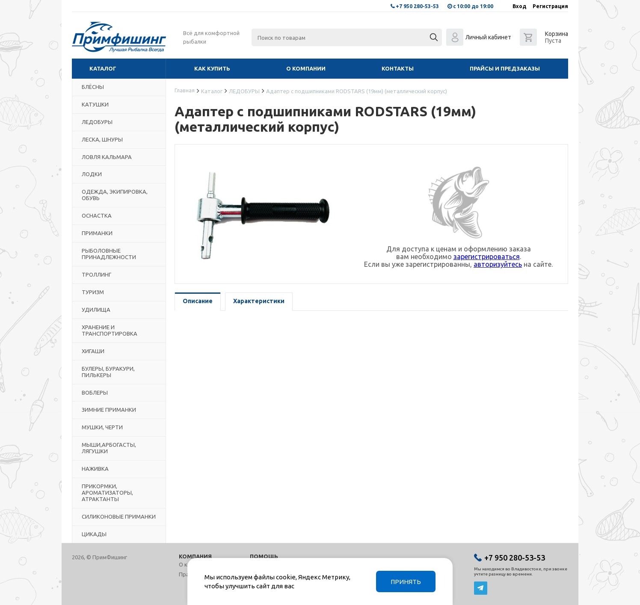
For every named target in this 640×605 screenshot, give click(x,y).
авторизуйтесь (498, 264)
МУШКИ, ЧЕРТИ (102, 427)
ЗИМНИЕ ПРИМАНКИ (109, 410)
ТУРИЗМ (93, 292)
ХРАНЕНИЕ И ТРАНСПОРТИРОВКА (109, 330)
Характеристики (258, 301)
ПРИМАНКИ (97, 233)
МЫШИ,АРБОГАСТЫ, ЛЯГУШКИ (109, 448)
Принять (406, 581)
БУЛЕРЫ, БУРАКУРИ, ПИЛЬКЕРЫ (108, 372)
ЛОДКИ (92, 174)
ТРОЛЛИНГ (96, 274)
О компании (306, 68)
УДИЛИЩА (96, 310)
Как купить (212, 68)
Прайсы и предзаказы (505, 68)
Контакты (398, 68)
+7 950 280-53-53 (417, 6)
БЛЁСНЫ (93, 87)
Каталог (102, 68)
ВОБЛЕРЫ (95, 392)
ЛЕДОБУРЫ (97, 122)
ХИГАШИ (93, 351)
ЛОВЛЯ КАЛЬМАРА (107, 157)
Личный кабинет (488, 37)
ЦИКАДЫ (94, 534)
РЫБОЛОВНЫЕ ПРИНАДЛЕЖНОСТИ (109, 254)
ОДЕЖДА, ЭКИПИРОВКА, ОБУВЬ (115, 195)
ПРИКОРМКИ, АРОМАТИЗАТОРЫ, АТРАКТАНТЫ (107, 492)
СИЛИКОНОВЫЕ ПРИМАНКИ (119, 516)
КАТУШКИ (95, 104)
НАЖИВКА (95, 469)
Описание (198, 301)
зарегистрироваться (486, 256)
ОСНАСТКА (97, 215)
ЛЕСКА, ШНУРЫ (102, 139)
